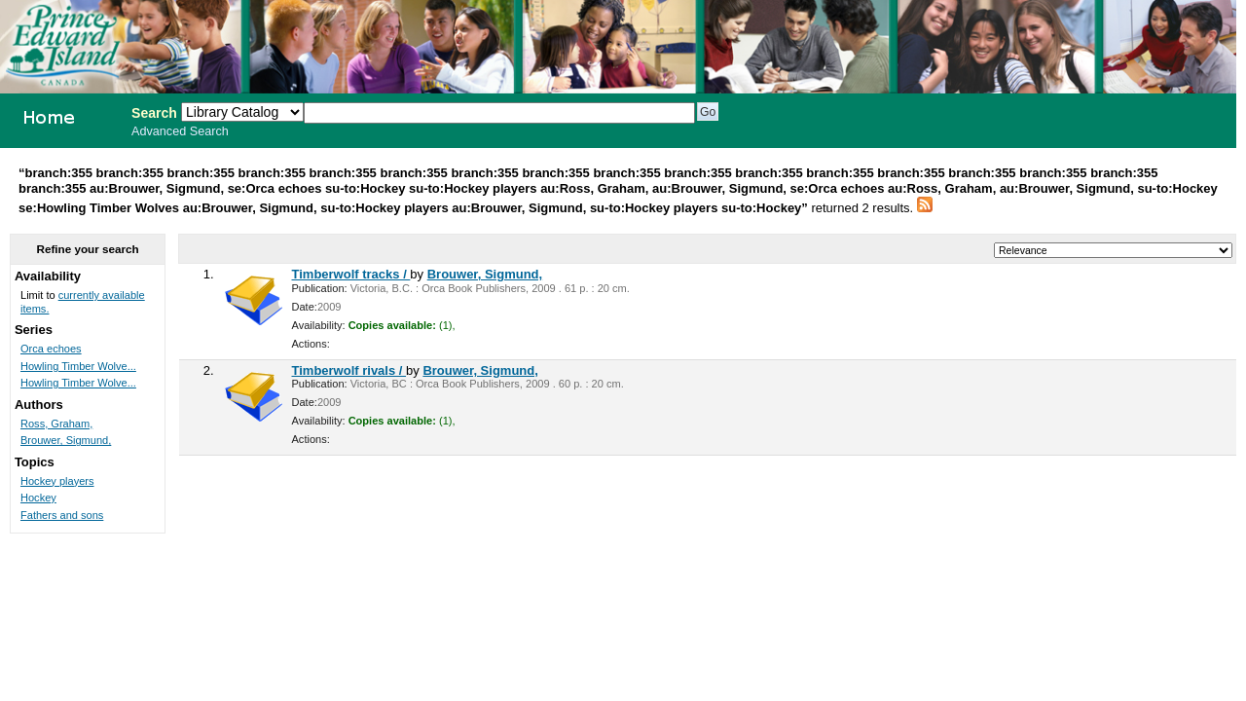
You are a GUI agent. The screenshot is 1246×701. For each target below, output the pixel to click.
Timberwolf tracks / (351, 274)
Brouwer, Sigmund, (484, 274)
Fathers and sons (61, 515)
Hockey (38, 497)
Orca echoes (51, 348)
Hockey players (57, 481)
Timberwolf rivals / (349, 370)
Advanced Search (180, 131)
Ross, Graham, (56, 423)
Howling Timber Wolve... (78, 366)
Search (154, 113)
